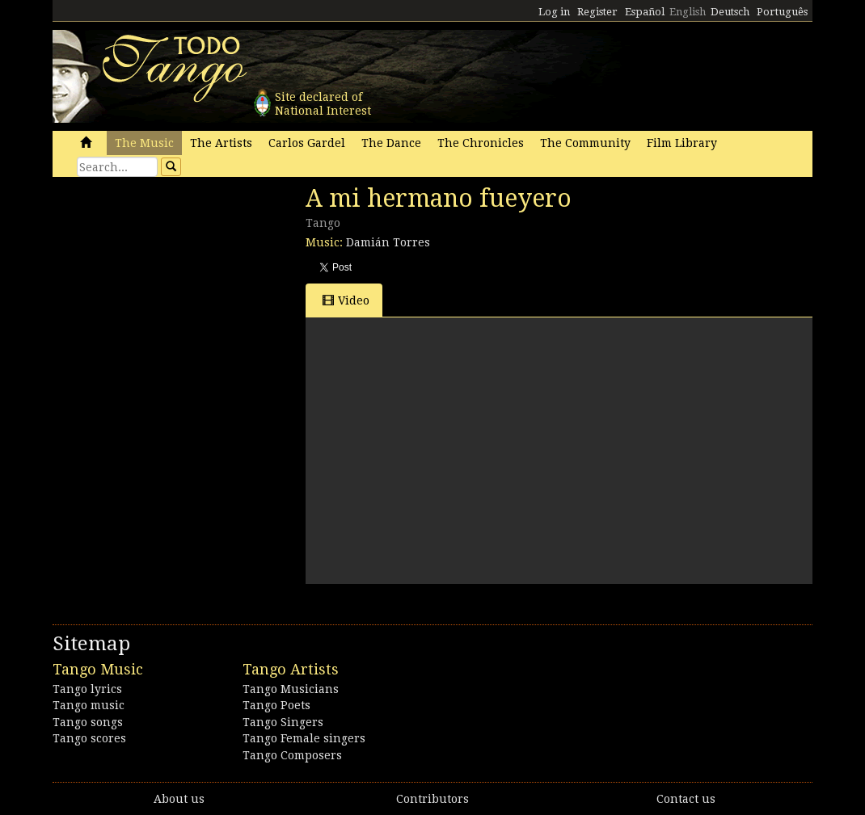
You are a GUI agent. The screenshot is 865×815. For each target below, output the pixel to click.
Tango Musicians (291, 689)
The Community (585, 143)
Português (782, 12)
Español (645, 12)
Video (346, 300)
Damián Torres (388, 242)
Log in (554, 12)
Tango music (88, 705)
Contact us (685, 798)
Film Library (682, 143)
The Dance (391, 143)
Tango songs (88, 722)
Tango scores (89, 738)
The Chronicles (480, 143)
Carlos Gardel (306, 143)
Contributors (432, 798)
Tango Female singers (304, 738)
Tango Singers (283, 722)
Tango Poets (276, 705)
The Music (144, 143)
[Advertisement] (174, 295)
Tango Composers (292, 755)
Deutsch (730, 12)
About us (179, 798)
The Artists (221, 143)
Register (597, 12)
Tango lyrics (87, 689)
